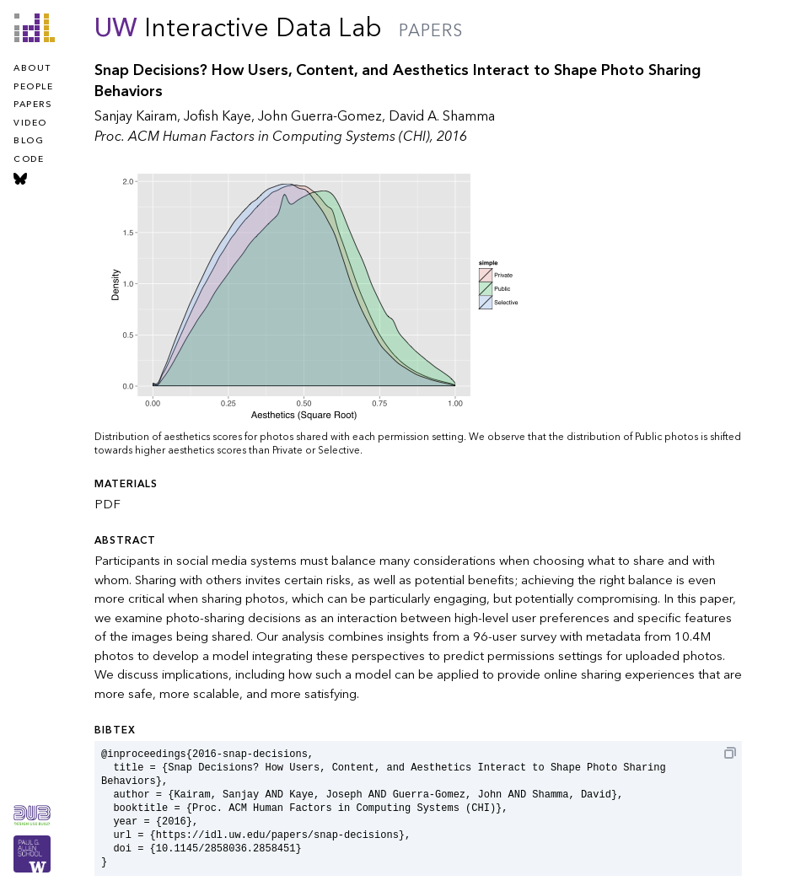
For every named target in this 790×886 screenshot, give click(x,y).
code (28, 159)
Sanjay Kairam (135, 116)
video (30, 123)
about (32, 68)
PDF (107, 504)
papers (32, 104)
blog (28, 141)
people (33, 87)
